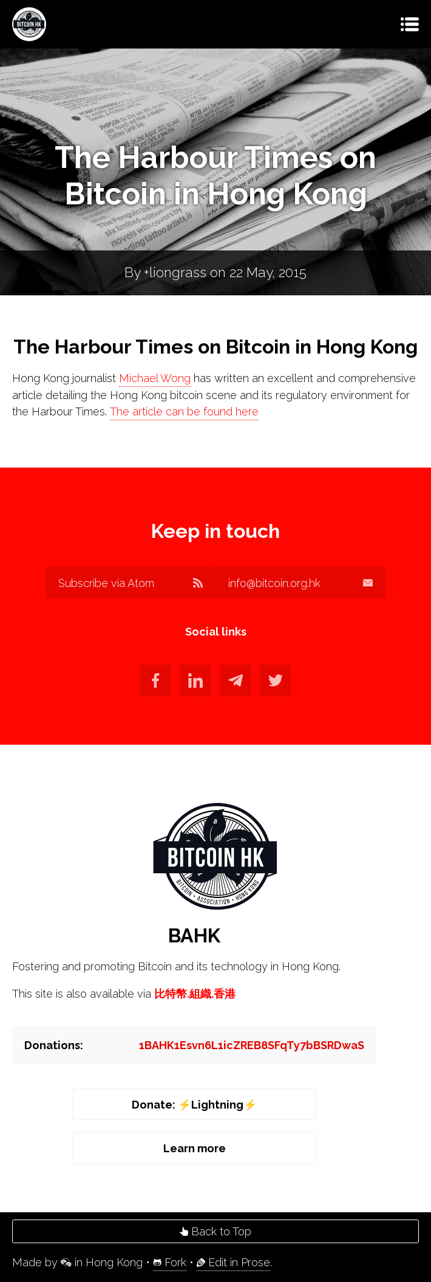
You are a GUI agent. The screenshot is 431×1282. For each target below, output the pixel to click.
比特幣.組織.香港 (195, 993)
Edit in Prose (233, 1262)
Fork (169, 1262)
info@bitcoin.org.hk (300, 583)
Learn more (194, 1148)
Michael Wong (155, 378)
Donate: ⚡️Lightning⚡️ (194, 1104)
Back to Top (215, 1231)
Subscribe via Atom (130, 583)
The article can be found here (184, 411)
